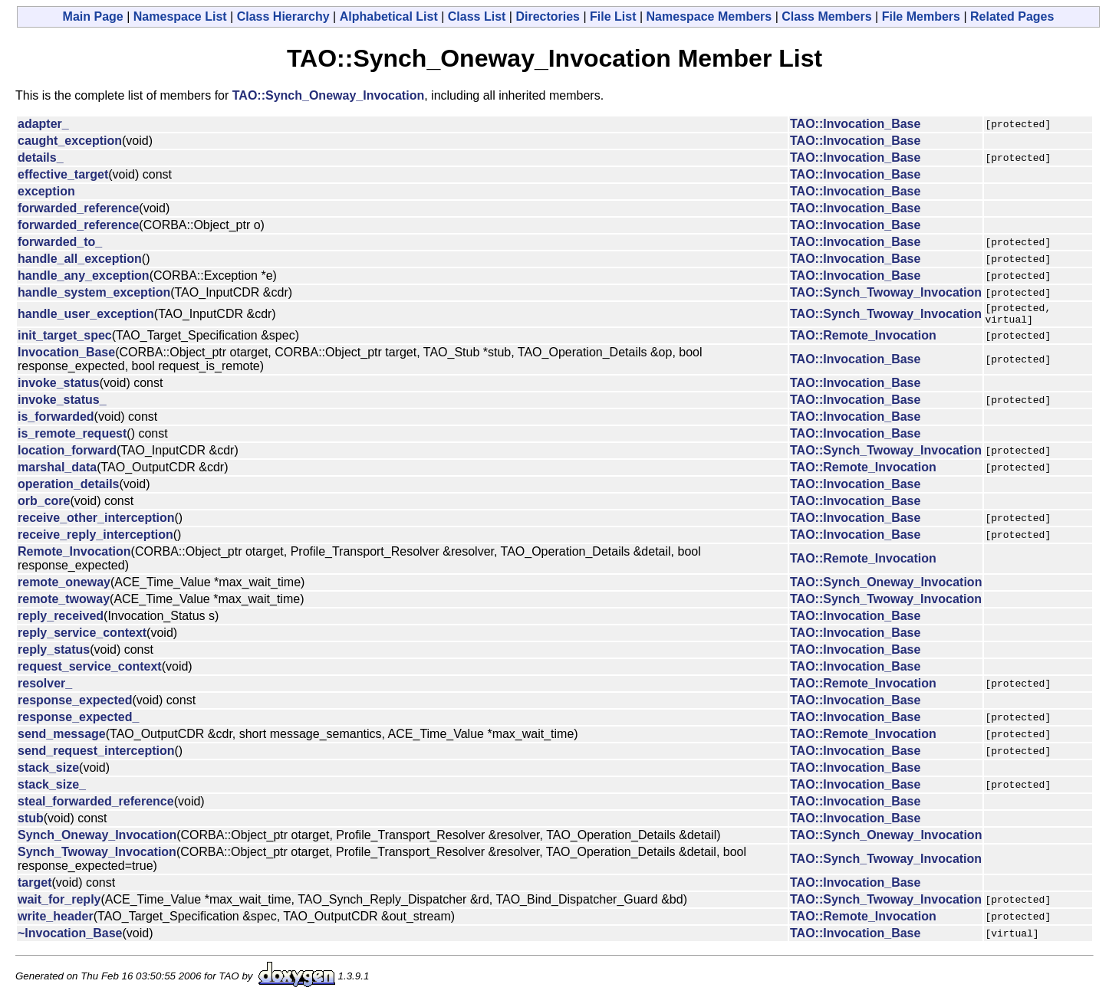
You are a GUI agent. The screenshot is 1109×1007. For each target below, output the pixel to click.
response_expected (75, 704)
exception (46, 191)
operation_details (68, 488)
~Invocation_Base (70, 937)
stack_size (48, 772)
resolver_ (45, 687)
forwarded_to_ (60, 241)
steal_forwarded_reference (96, 805)
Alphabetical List (389, 16)
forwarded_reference (78, 208)
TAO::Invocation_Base (855, 123)
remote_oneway (64, 586)
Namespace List (180, 16)
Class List (477, 16)
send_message (62, 738)
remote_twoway (64, 603)
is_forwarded (56, 421)
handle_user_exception (86, 316)
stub (31, 822)
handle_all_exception (80, 258)
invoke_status (59, 387)
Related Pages (1012, 16)
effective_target (63, 174)
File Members (921, 16)
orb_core (44, 505)
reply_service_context (82, 637)
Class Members (826, 16)
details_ (41, 157)
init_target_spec (65, 339)
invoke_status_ (62, 404)
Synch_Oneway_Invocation (97, 839)
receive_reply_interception (95, 539)
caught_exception (70, 140)
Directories (547, 16)
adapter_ (43, 123)
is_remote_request (72, 437)
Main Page (93, 16)
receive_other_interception (96, 522)
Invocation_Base (66, 356)
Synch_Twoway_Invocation (97, 856)
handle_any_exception (84, 275)
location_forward (67, 454)
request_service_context (90, 670)
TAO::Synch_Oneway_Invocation (328, 95)
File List (613, 16)
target (34, 887)
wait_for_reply (59, 903)
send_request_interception (96, 755)
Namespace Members (709, 16)
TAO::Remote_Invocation (863, 339)
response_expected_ (78, 721)
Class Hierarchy (283, 16)
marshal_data (57, 471)
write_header (56, 920)
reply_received (61, 620)
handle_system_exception (94, 292)
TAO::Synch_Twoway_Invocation (886, 292)
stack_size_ (52, 788)
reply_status (54, 654)
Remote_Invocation (74, 556)
